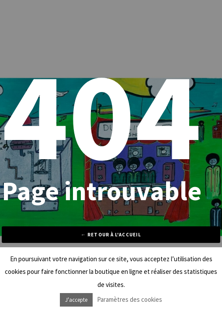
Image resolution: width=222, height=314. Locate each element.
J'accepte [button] (76, 300)
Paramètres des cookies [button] (129, 299)
